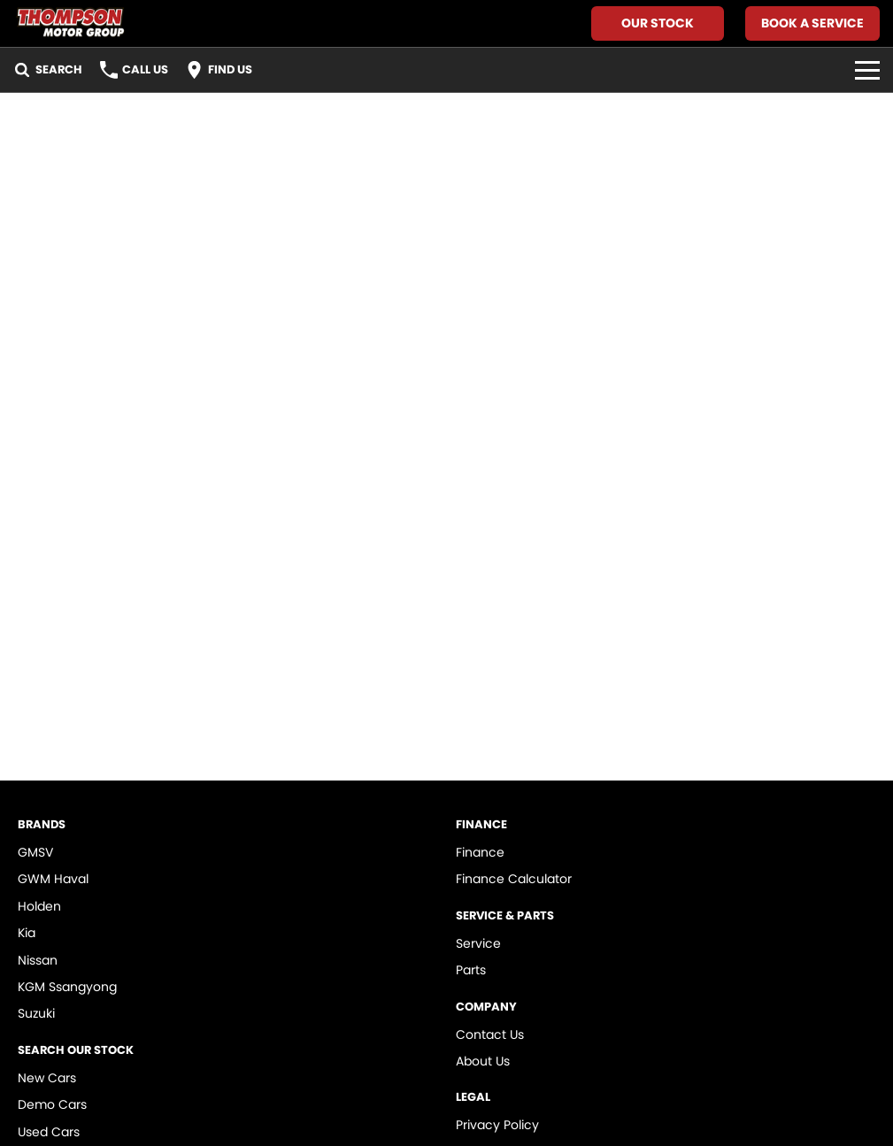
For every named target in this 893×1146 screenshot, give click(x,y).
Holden (39, 906)
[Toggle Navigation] (867, 70)
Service (478, 943)
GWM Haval (53, 879)
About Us (483, 1061)
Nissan (38, 960)
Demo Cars (52, 1104)
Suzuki (36, 1013)
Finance (480, 852)
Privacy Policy (497, 1125)
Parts (471, 970)
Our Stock (657, 23)
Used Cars (49, 1132)
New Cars (47, 1078)
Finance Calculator (514, 879)
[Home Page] (69, 23)
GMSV (35, 852)
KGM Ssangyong (67, 987)
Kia (26, 933)
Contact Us (490, 1034)
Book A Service (812, 23)
